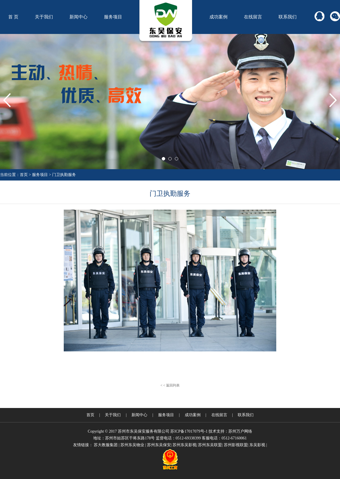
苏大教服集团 (106, 445)
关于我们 (44, 16)
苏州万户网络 (240, 431)
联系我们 (288, 16)
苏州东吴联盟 (210, 445)
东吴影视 (257, 445)
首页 (24, 175)
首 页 (13, 16)
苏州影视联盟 (236, 445)
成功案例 (218, 16)
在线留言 (253, 16)
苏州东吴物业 (132, 445)
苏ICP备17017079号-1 (188, 431)
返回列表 (173, 385)
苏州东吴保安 (159, 445)
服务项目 (113, 16)
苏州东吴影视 (184, 445)
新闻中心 (78, 16)
